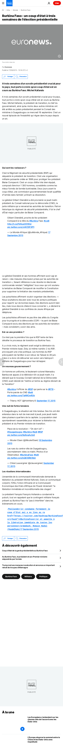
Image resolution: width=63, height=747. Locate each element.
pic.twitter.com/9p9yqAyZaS (21, 435)
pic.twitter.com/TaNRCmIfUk (21, 395)
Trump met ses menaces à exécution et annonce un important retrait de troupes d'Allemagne (28, 564)
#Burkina (33, 221)
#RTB (50, 389)
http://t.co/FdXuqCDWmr (19, 224)
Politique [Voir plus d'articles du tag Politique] (43, 575)
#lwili (30, 392)
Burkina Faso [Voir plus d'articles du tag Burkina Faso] (11, 575)
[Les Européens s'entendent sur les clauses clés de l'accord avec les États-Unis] (44, 722)
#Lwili (46, 221)
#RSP (30, 389)
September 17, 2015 (46, 400)
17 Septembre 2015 (29, 527)
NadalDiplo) (35, 518)
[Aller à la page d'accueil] (9, 3)
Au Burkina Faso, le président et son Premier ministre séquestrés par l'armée (24, 556)
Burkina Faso (25, 10)
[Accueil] (3, 10)
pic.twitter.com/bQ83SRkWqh (21, 458)
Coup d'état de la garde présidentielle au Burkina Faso (25, 549)
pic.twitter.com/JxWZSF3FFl (20, 227)
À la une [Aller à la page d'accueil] (8, 710)
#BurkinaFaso (26, 454)
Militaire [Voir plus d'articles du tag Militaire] (28, 575)
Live (57, 3)
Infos (8, 10)
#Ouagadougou (14, 432)
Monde (15, 10)
